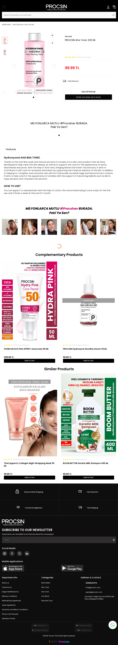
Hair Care (45, 592)
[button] (33, 97)
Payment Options (32, 149)
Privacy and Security (10, 614)
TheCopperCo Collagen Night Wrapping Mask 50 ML (29, 464)
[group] (34, 63)
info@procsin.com (90, 587)
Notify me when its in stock (88, 97)
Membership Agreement (11, 601)
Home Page (6, 25)
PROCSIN (68, 36)
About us (5, 583)
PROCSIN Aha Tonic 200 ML (23, 25)
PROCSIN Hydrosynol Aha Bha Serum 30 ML (85, 349)
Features (11, 149)
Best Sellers (45, 583)
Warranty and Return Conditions (15, 610)
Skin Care (45, 587)
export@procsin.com (91, 592)
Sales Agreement (9, 605)
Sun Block (45, 596)
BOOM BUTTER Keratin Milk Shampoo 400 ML (85, 463)
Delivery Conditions (9, 596)
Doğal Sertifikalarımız (10, 592)
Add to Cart (30, 360)
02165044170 (89, 583)
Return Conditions (58, 149)
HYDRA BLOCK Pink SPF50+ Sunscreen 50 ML (26, 349)
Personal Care (46, 601)
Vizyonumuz (7, 587)
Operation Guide (8, 618)
